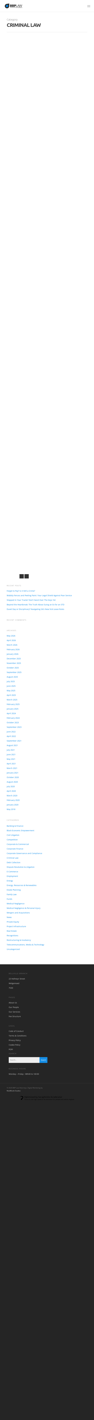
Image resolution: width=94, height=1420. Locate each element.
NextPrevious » (26, 836)
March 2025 (12, 959)
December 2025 (14, 918)
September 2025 (14, 931)
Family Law (12, 1154)
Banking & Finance (15, 1085)
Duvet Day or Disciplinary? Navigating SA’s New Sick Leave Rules (35, 868)
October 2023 (13, 982)
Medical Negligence (15, 1163)
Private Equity (13, 1181)
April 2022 (11, 995)
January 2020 (12, 1064)
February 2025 (13, 963)
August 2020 (12, 1041)
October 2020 (13, 1036)
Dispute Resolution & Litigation (21, 1126)
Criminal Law (12, 1117)
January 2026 (12, 913)
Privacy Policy (15, 1299)
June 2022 (11, 991)
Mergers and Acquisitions (18, 1172)
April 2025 (11, 954)
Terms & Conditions (17, 1295)
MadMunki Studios (14, 1350)
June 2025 (11, 945)
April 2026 (11, 899)
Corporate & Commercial (18, 1103)
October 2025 (13, 927)
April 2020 (11, 1050)
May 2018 (11, 1068)
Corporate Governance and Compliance (24, 1113)
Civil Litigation (13, 1094)
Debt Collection (13, 1122)
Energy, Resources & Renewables (22, 1144)
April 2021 (11, 1023)
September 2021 (14, 1000)
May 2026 (11, 895)
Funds (9, 1158)
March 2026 (12, 904)
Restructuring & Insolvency (19, 1199)
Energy (10, 1140)
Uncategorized (13, 1208)
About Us (13, 1262)
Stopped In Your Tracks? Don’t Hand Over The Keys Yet (31, 859)
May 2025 (11, 950)
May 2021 (11, 1018)
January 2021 (12, 1032)
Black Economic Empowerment (20, 1090)
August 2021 (12, 1005)
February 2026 (13, 909)
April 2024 (11, 973)
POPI (11, 1309)
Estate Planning (14, 1149)
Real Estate (12, 1190)
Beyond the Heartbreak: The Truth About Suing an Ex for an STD (35, 864)
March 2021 (12, 1027)
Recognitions (12, 1195)
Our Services (14, 1271)
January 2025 (12, 968)
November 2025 (14, 922)
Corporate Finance (15, 1108)
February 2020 (13, 1059)
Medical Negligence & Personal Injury (23, 1167)
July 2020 (11, 1046)
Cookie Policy (14, 1304)
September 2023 (14, 986)
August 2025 (12, 936)
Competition (12, 1099)
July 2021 (11, 1009)
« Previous (21, 836)
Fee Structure (15, 1276)
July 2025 (11, 941)
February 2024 (13, 977)
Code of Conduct (16, 1290)
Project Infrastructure (16, 1186)
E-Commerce (12, 1131)
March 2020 (12, 1055)
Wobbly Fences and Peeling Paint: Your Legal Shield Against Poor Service (39, 855)
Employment (12, 1135)
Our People (14, 1266)
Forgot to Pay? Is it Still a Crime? (21, 850)
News (9, 1176)
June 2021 (11, 1014)
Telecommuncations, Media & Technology (25, 1204)
